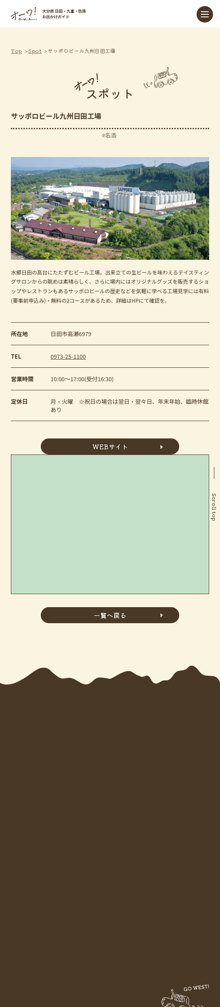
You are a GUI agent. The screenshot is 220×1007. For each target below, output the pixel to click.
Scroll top (214, 507)
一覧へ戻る (110, 615)
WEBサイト (110, 446)
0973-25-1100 (68, 356)
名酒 (110, 135)
